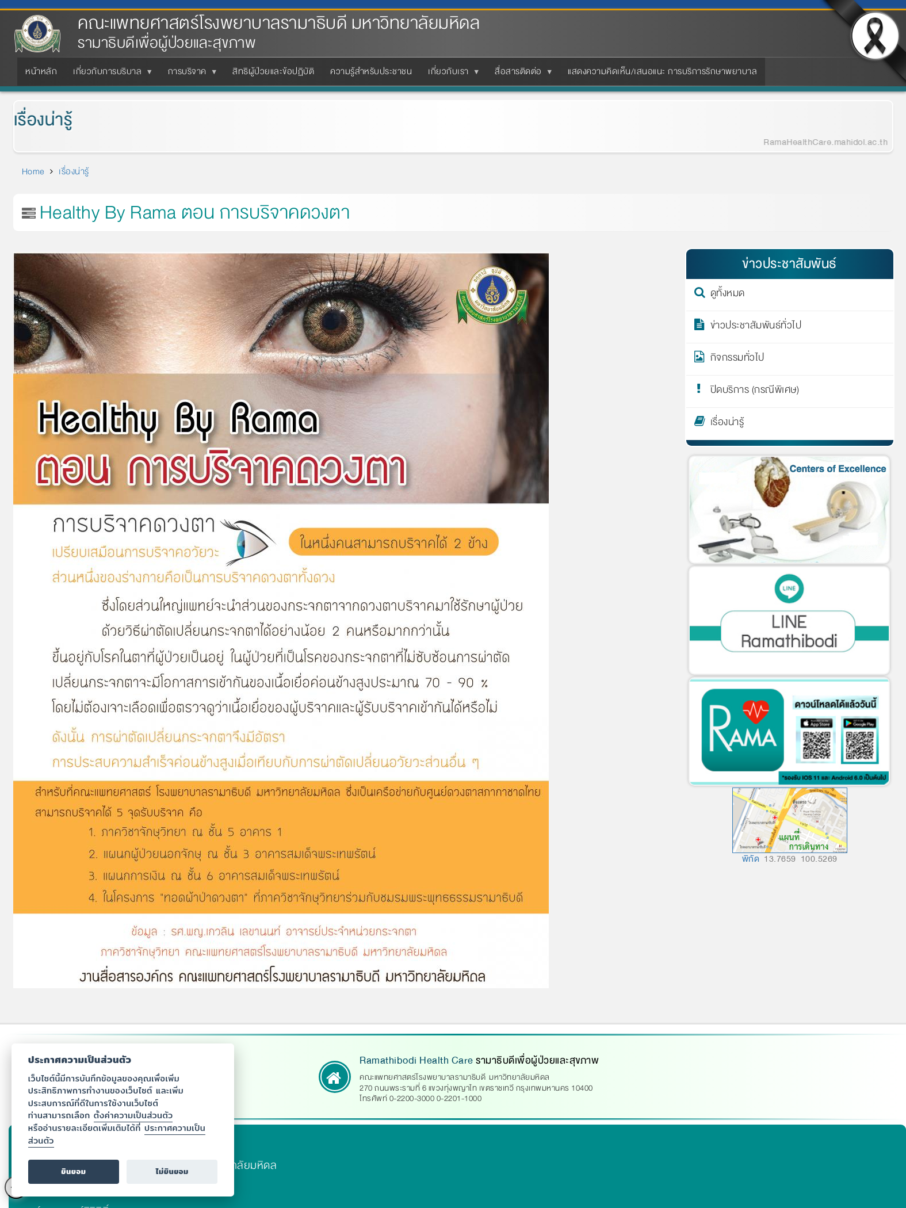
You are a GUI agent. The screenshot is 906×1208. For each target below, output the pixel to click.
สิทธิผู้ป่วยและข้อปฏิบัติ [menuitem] (273, 71)
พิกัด (751, 858)
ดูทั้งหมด (727, 295)
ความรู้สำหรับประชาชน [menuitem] (371, 71)
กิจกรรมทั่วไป (737, 359)
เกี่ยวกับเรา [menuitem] (450, 75)
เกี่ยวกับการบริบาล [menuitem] (109, 75)
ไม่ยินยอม (172, 1171)
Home (33, 171)
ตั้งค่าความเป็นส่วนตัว (133, 1115)
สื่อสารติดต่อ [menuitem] (521, 75)
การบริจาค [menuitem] (189, 75)
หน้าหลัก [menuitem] (41, 71)
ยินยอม (73, 1171)
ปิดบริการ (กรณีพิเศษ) (755, 391)
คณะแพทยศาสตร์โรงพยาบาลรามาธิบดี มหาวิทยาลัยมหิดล (279, 23)
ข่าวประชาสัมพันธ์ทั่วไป (756, 327)
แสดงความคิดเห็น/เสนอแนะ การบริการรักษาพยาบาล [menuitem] (662, 71)
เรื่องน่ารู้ (34, 120)
